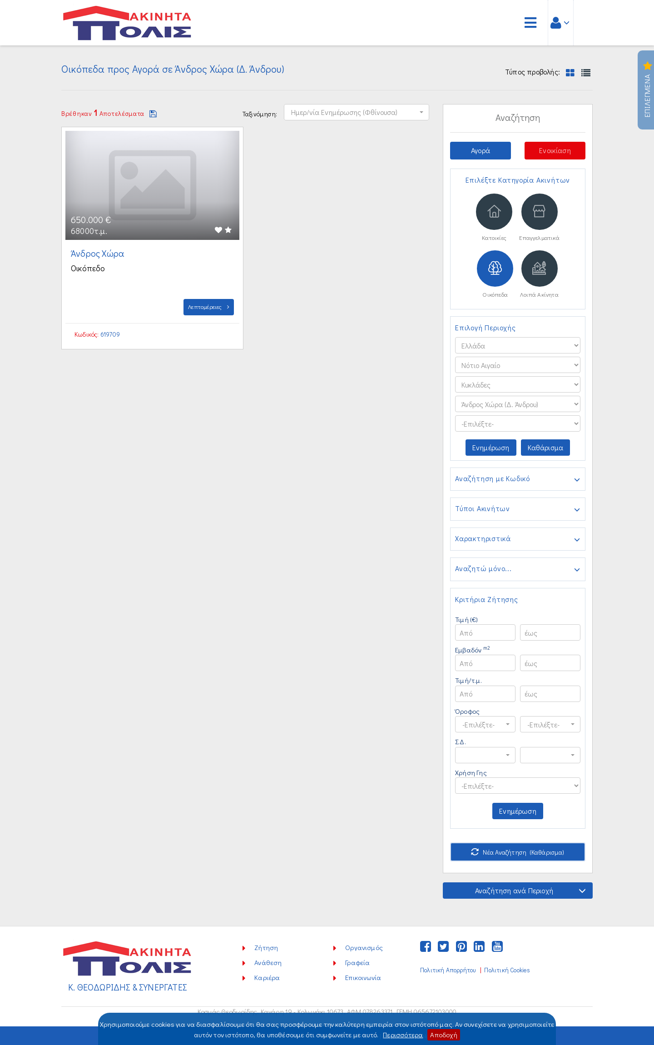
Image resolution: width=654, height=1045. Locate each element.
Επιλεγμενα (647, 90)
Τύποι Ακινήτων (517, 509)
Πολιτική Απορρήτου (448, 970)
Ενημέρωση (491, 447)
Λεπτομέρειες (208, 306)
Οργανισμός (364, 947)
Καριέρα (267, 977)
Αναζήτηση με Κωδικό (517, 479)
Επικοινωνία (363, 977)
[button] (356, 112)
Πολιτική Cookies (507, 970)
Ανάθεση (268, 962)
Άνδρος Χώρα (98, 253)
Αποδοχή (443, 1034)
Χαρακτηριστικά (517, 539)
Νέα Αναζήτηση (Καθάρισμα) (517, 852)
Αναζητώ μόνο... (517, 569)
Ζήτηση (266, 947)
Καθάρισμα (546, 447)
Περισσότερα (403, 1034)
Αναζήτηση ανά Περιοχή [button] (530, 890)
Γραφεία (357, 962)
